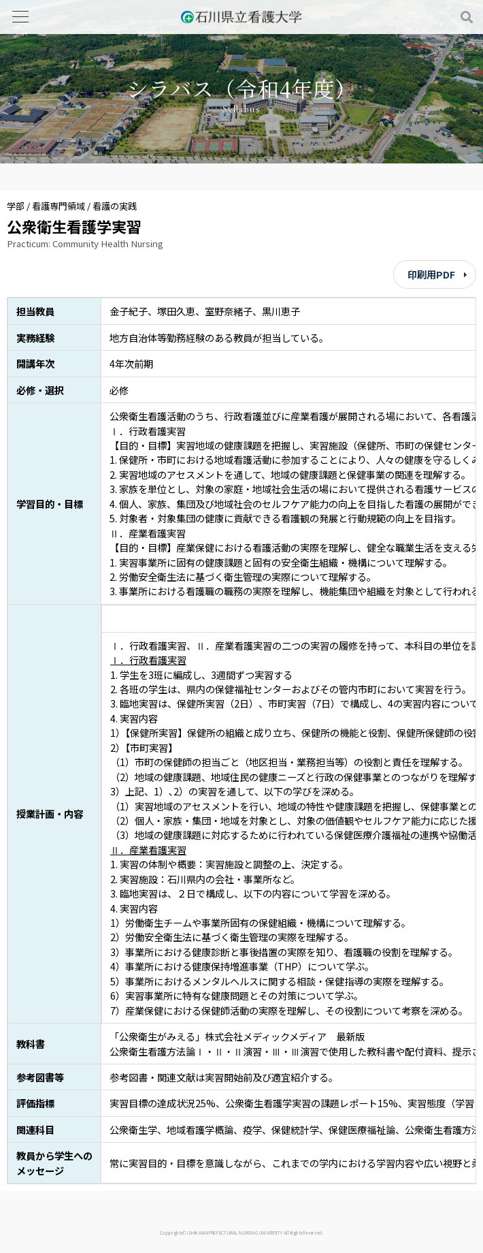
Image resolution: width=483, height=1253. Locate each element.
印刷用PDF (431, 274)
